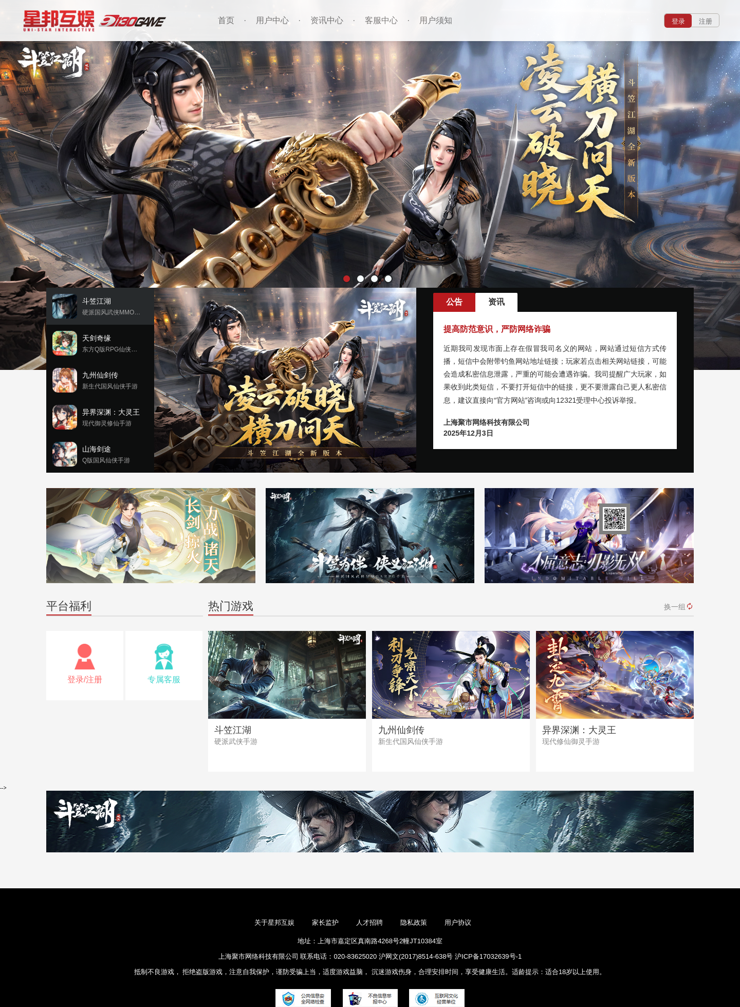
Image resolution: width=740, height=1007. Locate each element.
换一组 (679, 606)
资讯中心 (326, 20)
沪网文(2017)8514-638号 (417, 956)
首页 (226, 20)
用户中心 (272, 20)
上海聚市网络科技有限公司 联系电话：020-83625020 (297, 956)
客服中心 (381, 20)
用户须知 (435, 20)
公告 (454, 301)
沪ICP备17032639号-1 (488, 956)
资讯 (496, 301)
